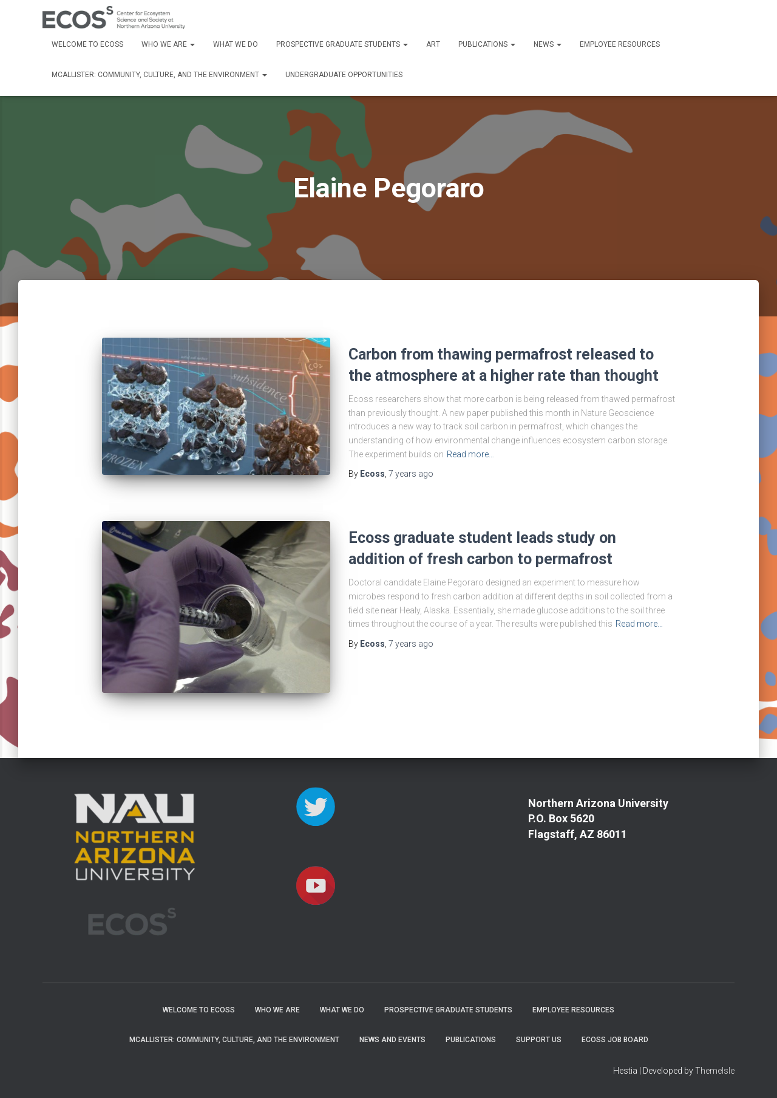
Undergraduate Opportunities (343, 74)
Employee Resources (620, 44)
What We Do (235, 44)
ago (410, 474)
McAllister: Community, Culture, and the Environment (159, 74)
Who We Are (168, 44)
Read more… (470, 454)
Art (433, 44)
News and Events (392, 1039)
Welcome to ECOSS (87, 44)
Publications (486, 44)
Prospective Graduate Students (342, 44)
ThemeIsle (715, 1071)
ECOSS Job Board (615, 1039)
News (548, 44)
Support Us (539, 1039)
